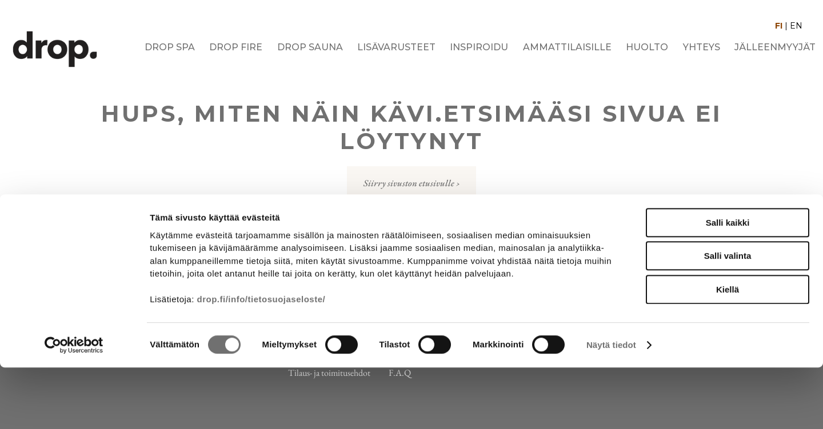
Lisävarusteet (396, 47)
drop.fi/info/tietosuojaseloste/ (261, 361)
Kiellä (727, 350)
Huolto (647, 47)
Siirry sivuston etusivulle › (411, 183)
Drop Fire (235, 47)
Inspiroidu (479, 47)
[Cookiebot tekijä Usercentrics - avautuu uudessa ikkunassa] (74, 406)
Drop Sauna (310, 47)
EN (796, 26)
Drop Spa (170, 47)
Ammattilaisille (567, 47)
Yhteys (701, 47)
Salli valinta (728, 317)
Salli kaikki (728, 283)
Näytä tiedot (611, 406)
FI (778, 26)
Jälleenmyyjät (775, 47)
